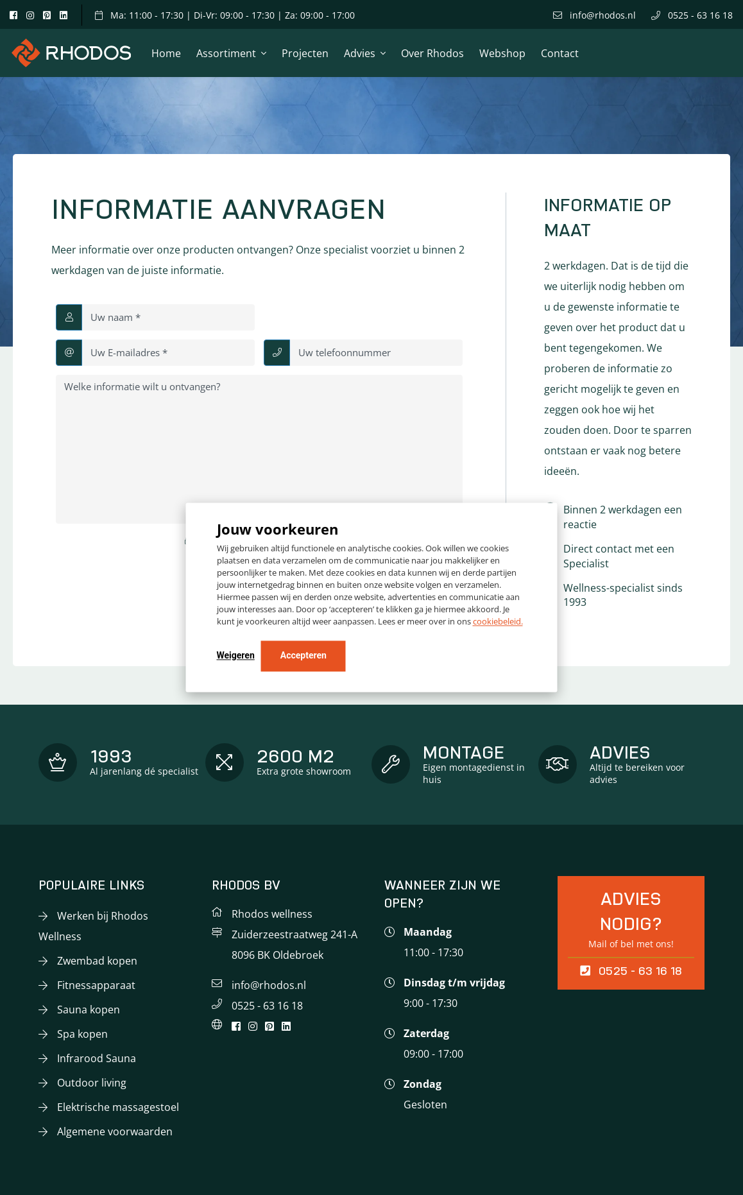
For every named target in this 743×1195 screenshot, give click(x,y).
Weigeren (236, 656)
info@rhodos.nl (594, 15)
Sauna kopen (88, 1009)
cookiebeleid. (498, 622)
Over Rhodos (432, 53)
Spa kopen (82, 1034)
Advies (359, 53)
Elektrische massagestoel (118, 1107)
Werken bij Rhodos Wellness (93, 926)
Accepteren (303, 656)
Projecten (305, 53)
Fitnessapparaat (96, 985)
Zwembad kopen (97, 961)
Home (166, 53)
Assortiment (226, 53)
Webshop (502, 53)
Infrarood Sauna (96, 1058)
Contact (560, 53)
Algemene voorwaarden (115, 1131)
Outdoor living (91, 1083)
